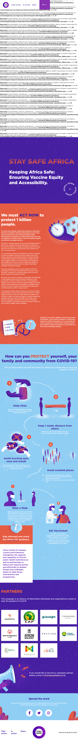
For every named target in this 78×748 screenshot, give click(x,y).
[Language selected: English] (44, 5)
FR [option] (45, 4)
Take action (16, 5)
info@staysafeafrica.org (54, 675)
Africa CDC (13, 539)
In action (26, 5)
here (23, 521)
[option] (45, 4)
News (34, 5)
